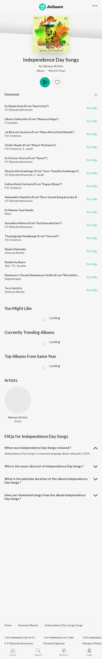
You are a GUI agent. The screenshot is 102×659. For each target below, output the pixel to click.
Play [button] (45, 82)
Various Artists (53, 66)
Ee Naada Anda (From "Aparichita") (27, 106)
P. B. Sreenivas (13, 135)
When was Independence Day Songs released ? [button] (37, 447)
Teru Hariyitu (13, 288)
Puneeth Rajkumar (54, 643)
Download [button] (11, 94)
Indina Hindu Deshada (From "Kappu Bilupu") (33, 184)
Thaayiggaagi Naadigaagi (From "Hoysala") (32, 236)
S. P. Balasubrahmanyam (18, 643)
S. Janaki (28, 148)
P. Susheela (11, 122)
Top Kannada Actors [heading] (58, 637)
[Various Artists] (17, 400)
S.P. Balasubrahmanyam (19, 109)
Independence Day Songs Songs (64, 625)
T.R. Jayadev (18, 265)
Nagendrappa (13, 278)
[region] (51, 625)
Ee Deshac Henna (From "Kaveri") (26, 158)
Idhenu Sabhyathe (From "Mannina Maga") (31, 119)
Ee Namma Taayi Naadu (19, 210)
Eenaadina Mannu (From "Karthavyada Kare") (33, 223)
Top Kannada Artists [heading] (19, 637)
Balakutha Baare (15, 262)
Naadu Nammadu (15, 249)
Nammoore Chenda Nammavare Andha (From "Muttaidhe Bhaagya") (48, 275)
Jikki (7, 265)
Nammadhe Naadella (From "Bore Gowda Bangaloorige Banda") (45, 197)
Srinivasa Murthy (15, 252)
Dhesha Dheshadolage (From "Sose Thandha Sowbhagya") (42, 171)
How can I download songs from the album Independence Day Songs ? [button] (45, 496)
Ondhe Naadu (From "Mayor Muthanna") (30, 145)
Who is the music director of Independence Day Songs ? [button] (44, 466)
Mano (8, 213)
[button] (57, 82)
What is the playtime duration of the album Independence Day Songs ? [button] (46, 480)
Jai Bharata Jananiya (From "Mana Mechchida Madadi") (39, 132)
